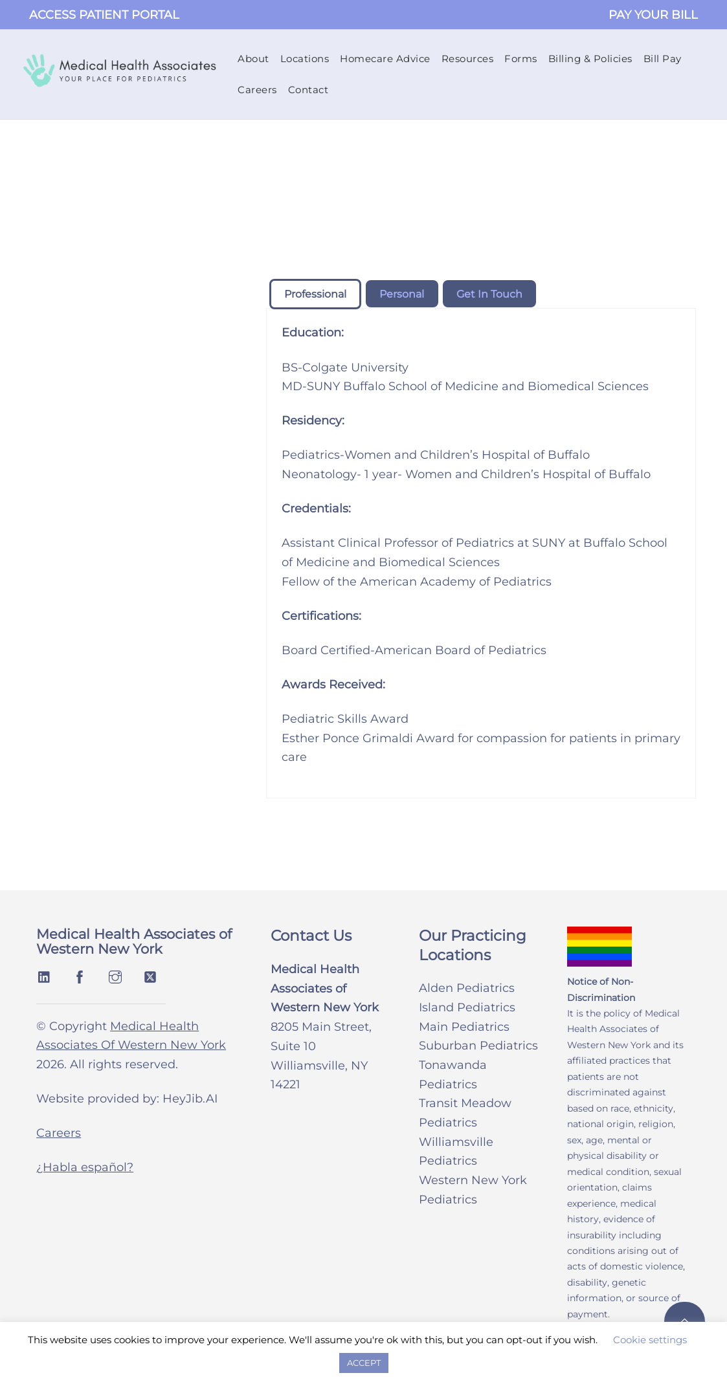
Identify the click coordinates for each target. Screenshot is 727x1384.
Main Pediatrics (464, 1028)
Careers (258, 90)
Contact (309, 90)
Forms (521, 59)
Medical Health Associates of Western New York (134, 942)
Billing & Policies (591, 59)
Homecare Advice (386, 59)
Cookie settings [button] (650, 1340)
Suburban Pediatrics (478, 1047)
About (254, 59)
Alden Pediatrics (467, 989)
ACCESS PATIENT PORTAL (104, 15)
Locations (305, 59)
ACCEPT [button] (364, 1362)
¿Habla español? (84, 1169)
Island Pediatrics (467, 1009)
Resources (468, 59)
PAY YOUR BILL (653, 15)
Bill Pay (663, 59)
